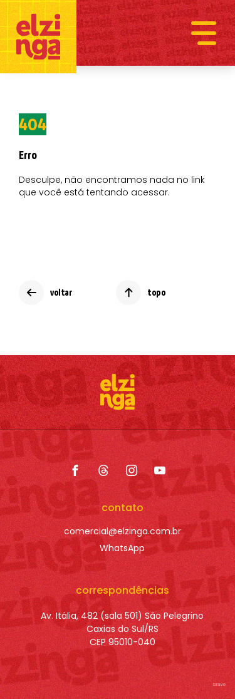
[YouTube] (159, 470)
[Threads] (103, 470)
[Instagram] (131, 470)
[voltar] (45, 292)
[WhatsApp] (122, 548)
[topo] (140, 292)
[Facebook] (75, 470)
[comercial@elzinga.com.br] (122, 531)
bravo (219, 684)
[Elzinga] (38, 36)
